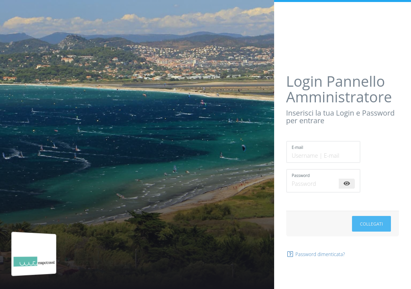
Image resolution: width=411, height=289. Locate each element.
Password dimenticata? (315, 254)
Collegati (371, 224)
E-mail (297, 147)
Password (301, 175)
